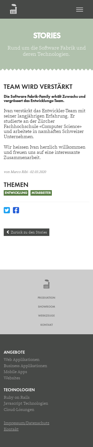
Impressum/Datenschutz (26, 423)
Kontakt (46, 325)
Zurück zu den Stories (26, 232)
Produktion (46, 297)
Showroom (46, 306)
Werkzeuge (46, 315)
